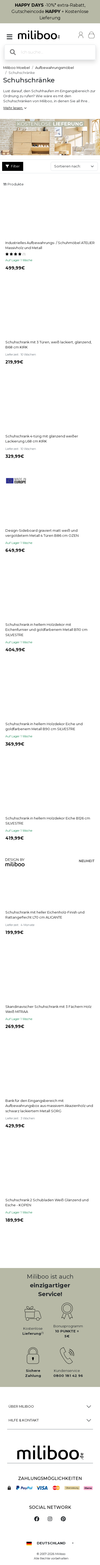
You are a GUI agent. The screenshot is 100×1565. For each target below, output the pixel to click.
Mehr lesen (14, 108)
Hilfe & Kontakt (24, 1420)
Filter (13, 166)
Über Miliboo (21, 1406)
